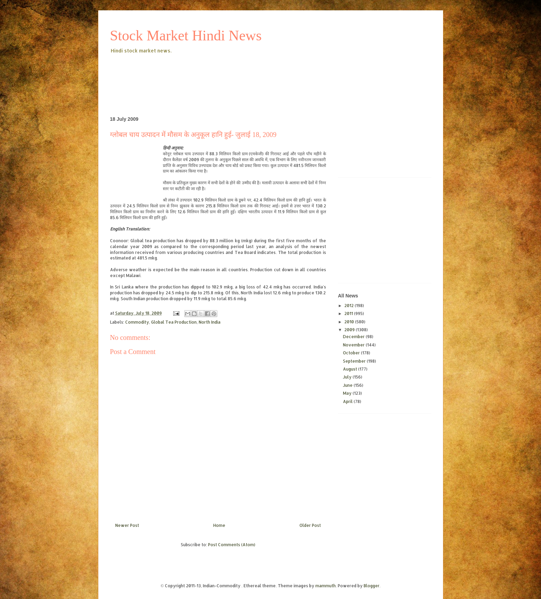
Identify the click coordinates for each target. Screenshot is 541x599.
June (348, 385)
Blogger (372, 585)
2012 (349, 305)
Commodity (137, 322)
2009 (350, 329)
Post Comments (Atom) (231, 544)
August (350, 369)
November (354, 344)
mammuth (325, 585)
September (355, 361)
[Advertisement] (235, 73)
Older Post (310, 525)
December (354, 336)
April (348, 401)
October (352, 352)
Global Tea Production (174, 322)
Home (219, 525)
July (348, 377)
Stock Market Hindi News (186, 35)
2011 (349, 313)
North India (209, 322)
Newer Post (127, 525)
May (348, 393)
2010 (349, 321)
